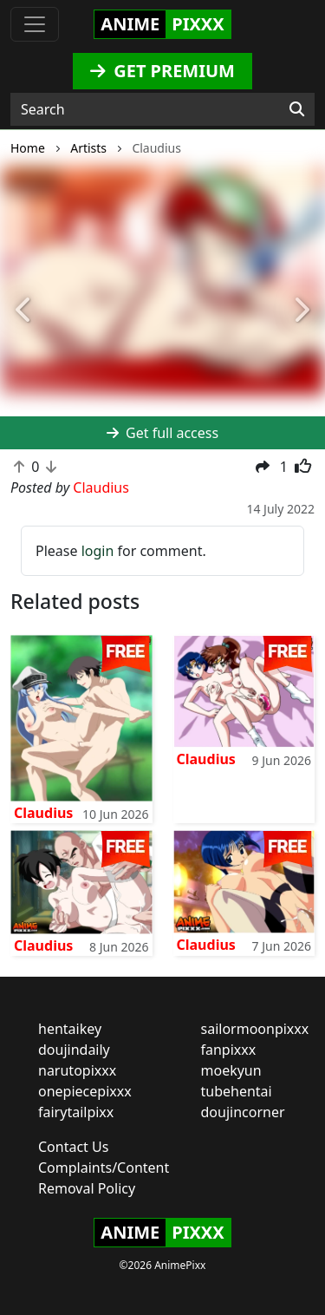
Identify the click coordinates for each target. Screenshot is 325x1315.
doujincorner (243, 1112)
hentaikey (69, 1028)
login (97, 550)
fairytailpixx (76, 1112)
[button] (24, 311)
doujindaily (74, 1049)
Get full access (162, 432)
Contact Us (73, 1146)
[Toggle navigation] (34, 24)
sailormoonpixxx (255, 1028)
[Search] (297, 109)
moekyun (231, 1070)
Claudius (43, 812)
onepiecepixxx (85, 1091)
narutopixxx (77, 1070)
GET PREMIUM (162, 70)
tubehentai (236, 1091)
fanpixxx (229, 1049)
